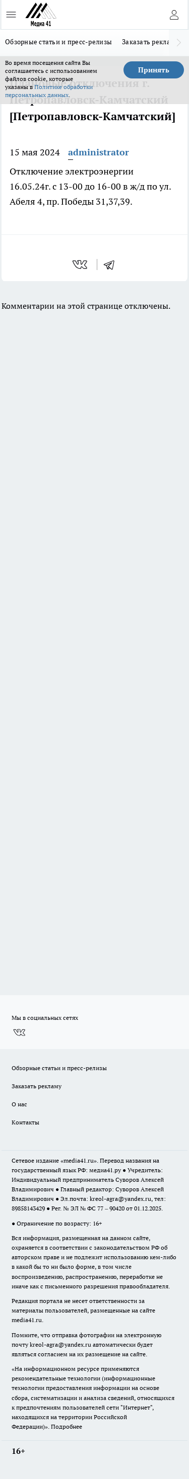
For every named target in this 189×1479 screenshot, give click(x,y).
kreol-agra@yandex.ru (120, 1198)
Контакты (25, 1122)
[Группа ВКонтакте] (19, 1032)
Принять (153, 69)
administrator (98, 152)
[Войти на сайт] (174, 15)
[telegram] (112, 264)
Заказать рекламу (150, 41)
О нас (19, 1104)
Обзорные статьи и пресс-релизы (58, 41)
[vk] (81, 264)
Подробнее (66, 1426)
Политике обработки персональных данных (49, 91)
